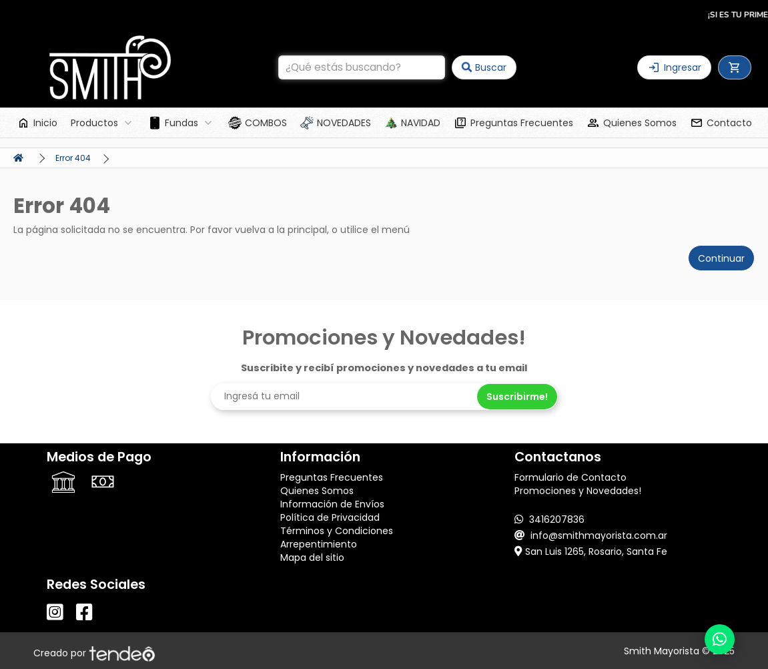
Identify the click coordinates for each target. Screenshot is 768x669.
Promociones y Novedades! (577, 490)
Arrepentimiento (318, 544)
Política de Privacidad (330, 517)
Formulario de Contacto (570, 477)
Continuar (721, 258)
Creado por (94, 653)
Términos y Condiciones (336, 530)
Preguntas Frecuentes (331, 477)
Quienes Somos (317, 490)
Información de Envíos (332, 504)
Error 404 (73, 158)
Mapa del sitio (312, 557)
